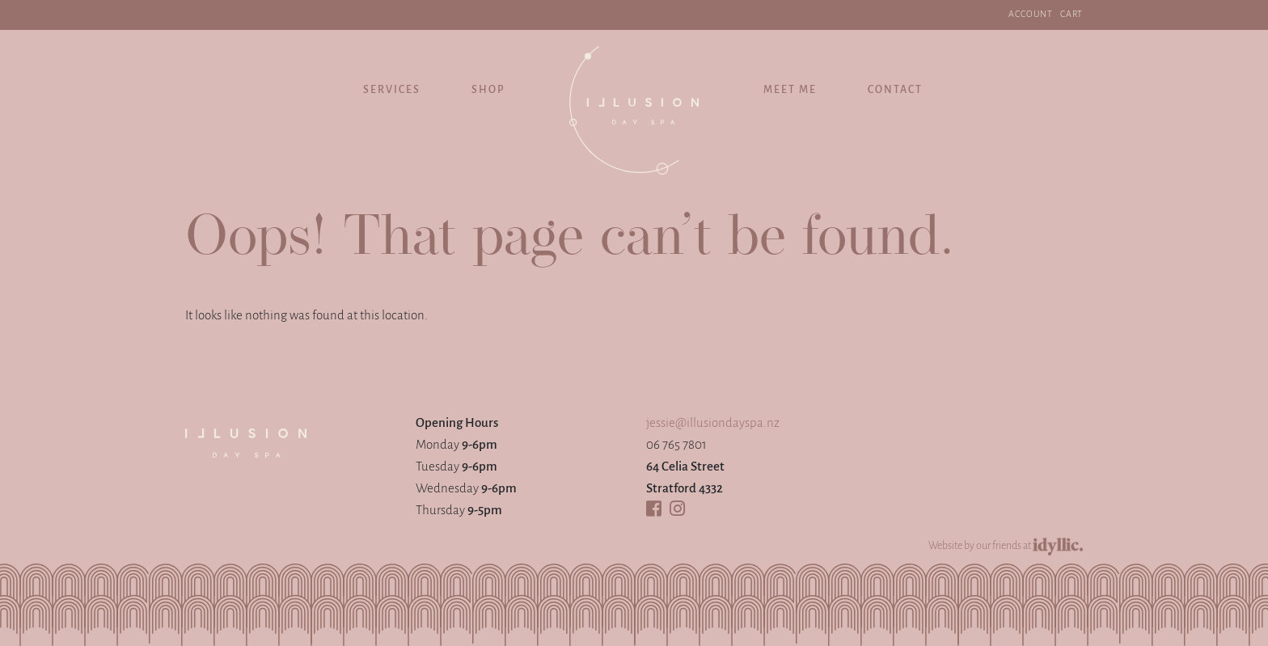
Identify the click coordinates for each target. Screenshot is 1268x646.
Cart (1071, 14)
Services (392, 90)
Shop (488, 90)
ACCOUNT (1030, 14)
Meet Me (790, 90)
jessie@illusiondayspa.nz (713, 423)
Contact (895, 90)
